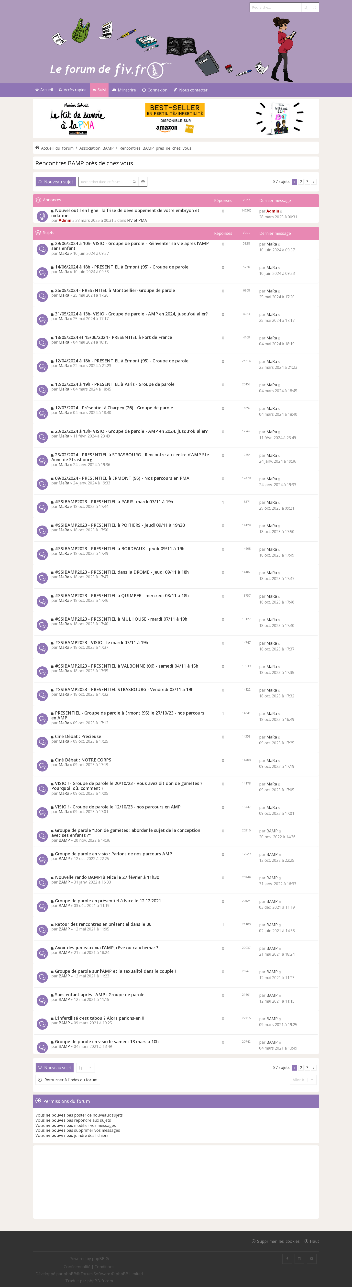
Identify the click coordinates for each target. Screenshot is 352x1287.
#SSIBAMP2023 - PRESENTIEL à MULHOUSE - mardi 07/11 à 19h (121, 619)
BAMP (64, 840)
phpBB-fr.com (100, 1281)
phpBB (70, 1273)
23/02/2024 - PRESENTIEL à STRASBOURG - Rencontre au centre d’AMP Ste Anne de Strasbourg (130, 457)
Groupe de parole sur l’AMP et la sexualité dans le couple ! (115, 971)
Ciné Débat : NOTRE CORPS (83, 760)
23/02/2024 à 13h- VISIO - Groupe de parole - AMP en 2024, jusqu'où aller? (131, 431)
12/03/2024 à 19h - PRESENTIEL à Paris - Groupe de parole (115, 384)
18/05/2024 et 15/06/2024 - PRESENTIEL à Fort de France (113, 337)
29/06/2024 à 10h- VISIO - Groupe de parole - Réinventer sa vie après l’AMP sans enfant (130, 245)
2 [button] (301, 181)
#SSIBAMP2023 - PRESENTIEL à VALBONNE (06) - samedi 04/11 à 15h (126, 666)
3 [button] (307, 181)
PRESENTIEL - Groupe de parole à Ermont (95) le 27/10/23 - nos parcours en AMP (127, 715)
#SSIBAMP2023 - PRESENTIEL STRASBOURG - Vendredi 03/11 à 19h (124, 689)
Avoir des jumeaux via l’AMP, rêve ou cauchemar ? (106, 948)
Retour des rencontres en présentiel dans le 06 (103, 924)
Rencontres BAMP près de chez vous (84, 163)
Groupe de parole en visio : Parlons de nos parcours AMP (113, 854)
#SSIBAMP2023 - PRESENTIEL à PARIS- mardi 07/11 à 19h (114, 501)
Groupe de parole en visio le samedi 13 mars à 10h (107, 1041)
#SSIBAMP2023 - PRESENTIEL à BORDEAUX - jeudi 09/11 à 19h (119, 548)
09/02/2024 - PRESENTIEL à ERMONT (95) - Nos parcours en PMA (122, 478)
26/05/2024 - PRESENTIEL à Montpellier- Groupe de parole (115, 290)
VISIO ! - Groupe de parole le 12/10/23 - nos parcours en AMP (118, 807)
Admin (65, 220)
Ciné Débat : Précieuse (78, 736)
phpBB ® (100, 1258)
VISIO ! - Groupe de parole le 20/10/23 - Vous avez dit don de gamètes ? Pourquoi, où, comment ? (126, 785)
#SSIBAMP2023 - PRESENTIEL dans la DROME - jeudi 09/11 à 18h (122, 572)
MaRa (64, 253)
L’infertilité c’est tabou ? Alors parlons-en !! (99, 1018)
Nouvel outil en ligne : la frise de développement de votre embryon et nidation (125, 212)
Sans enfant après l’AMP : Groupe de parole (99, 994)
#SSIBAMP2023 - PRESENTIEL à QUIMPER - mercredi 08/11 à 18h (122, 595)
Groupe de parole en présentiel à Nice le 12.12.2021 (108, 901)
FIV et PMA (137, 220)
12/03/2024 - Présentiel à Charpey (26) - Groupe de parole (114, 408)
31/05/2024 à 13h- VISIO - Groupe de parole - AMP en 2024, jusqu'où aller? (131, 314)
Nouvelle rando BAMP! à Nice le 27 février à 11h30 (107, 877)
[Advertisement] (176, 1182)
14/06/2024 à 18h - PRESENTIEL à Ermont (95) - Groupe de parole (121, 267)
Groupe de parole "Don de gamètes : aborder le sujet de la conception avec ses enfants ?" (125, 832)
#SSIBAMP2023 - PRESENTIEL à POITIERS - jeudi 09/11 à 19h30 (120, 525)
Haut (314, 1241)
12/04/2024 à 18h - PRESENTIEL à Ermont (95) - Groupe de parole (121, 361)
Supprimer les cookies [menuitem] (278, 1241)
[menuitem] (124, 90)
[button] (314, 182)
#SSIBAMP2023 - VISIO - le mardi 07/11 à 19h (101, 642)
